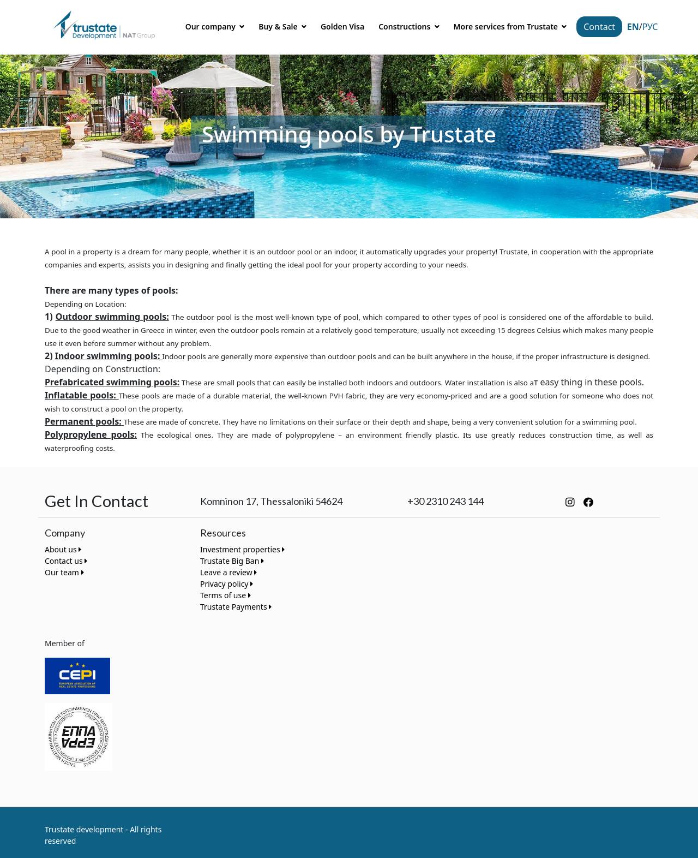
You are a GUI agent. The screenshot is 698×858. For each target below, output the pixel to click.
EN (633, 27)
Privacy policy (226, 584)
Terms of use (225, 595)
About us (63, 549)
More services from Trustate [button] (507, 26)
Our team (64, 572)
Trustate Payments (236, 606)
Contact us (66, 561)
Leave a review (228, 572)
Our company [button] (211, 26)
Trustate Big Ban (232, 561)
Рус (650, 27)
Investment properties (242, 549)
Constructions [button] (405, 26)
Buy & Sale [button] (278, 26)
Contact (599, 27)
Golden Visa (342, 26)
